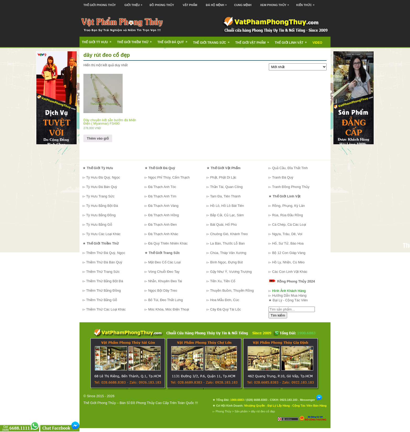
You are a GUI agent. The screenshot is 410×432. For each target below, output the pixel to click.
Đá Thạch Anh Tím (162, 196)
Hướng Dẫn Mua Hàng (289, 295)
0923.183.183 (288, 399)
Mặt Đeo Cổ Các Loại (164, 262)
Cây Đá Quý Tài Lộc (225, 309)
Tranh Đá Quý (282, 177)
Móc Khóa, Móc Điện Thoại (168, 309)
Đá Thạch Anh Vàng (163, 206)
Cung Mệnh (243, 5)
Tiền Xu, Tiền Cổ (222, 281)
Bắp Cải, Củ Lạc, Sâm (227, 215)
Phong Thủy (223, 411)
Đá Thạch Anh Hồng (163, 215)
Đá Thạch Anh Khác (163, 234)
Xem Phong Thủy (276, 3)
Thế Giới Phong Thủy (99, 5)
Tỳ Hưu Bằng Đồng (101, 215)
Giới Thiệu (134, 3)
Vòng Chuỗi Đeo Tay (164, 272)
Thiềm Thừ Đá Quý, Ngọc (105, 253)
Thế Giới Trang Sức (213, 41)
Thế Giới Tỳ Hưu (98, 40)
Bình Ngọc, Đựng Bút (226, 262)
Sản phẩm (241, 411)
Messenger (311, 399)
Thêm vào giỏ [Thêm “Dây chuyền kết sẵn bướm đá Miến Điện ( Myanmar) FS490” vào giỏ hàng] (98, 138)
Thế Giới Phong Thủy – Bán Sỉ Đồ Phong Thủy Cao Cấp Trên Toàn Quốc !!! (140, 403)
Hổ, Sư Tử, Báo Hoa (288, 243)
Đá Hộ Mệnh (217, 3)
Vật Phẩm (190, 5)
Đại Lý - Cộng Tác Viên (290, 300)
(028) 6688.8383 (256, 399)
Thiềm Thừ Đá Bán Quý (104, 262)
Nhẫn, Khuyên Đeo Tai (165, 281)
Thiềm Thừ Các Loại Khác (106, 309)
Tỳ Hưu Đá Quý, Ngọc (103, 177)
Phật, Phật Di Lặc (223, 177)
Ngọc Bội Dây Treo (162, 290)
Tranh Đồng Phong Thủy (290, 187)
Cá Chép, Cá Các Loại (289, 224)
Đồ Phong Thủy (162, 5)
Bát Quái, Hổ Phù (223, 224)
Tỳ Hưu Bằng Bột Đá (102, 206)
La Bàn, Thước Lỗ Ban (227, 243)
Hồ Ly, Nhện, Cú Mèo (288, 262)
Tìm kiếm (278, 315)
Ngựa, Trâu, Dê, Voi (287, 234)
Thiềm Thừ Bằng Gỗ (101, 300)
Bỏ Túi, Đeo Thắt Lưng (165, 300)
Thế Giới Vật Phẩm (253, 41)
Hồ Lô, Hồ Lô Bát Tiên (227, 206)
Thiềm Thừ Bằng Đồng (103, 290)
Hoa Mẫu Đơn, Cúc (224, 300)
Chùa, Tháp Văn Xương (228, 253)
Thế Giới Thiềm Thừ (136, 40)
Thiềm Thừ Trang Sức (102, 272)
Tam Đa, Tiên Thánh (225, 196)
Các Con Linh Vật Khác (290, 272)
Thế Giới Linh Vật (292, 41)
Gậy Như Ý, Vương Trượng (231, 272)
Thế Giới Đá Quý (174, 40)
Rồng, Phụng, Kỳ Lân (288, 206)
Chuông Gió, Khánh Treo (229, 234)
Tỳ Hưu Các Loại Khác (103, 234)
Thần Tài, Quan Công (226, 187)
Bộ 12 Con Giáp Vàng (288, 253)
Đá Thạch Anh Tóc (162, 187)
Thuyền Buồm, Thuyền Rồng (232, 290)
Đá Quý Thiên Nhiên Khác (168, 243)
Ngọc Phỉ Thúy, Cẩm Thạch (169, 177)
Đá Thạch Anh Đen (162, 224)
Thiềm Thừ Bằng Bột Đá (104, 281)
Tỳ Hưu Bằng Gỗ (99, 224)
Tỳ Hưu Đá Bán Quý (101, 187)
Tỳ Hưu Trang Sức (100, 196)
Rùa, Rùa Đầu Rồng (287, 215)
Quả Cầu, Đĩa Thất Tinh (290, 168)
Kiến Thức (306, 3)
